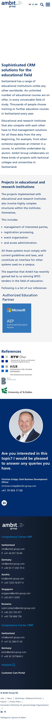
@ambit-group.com (16, 652)
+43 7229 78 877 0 (14, 582)
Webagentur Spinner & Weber (13, 717)
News (9, 698)
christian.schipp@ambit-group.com (18, 486)
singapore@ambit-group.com (15, 593)
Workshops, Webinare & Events (28, 698)
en (33, 4)
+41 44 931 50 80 (13, 553)
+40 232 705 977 (13, 612)
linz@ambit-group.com (12, 578)
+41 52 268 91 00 (13, 641)
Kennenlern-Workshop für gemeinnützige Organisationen (24, 705)
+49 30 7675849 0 (13, 656)
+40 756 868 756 (13, 616)
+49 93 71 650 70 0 (14, 568)
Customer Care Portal (13, 672)
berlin (4, 652)
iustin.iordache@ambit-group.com (18, 608)
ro (36, 4)
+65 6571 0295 (12, 597)
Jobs (2, 698)
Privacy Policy (15, 701)
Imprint (3, 701)
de (30, 4)
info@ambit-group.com (13, 549)
